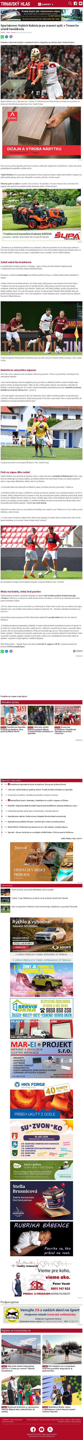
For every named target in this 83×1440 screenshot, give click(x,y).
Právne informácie (32, 1420)
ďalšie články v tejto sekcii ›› (71, 838)
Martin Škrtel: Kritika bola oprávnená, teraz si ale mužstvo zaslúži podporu (38, 827)
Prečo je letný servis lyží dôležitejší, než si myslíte (33, 890)
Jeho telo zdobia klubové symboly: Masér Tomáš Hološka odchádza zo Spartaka (40, 730)
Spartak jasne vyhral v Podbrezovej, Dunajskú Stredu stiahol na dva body (37, 816)
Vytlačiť (77, 651)
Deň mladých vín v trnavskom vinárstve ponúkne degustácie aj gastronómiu (58, 1368)
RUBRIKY (46, 4)
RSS (73, 1420)
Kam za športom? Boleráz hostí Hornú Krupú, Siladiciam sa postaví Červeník (44, 906)
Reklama (67, 1420)
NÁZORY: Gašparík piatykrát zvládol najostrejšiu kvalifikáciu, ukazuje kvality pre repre (42, 806)
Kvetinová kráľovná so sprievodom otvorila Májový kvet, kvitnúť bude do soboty (20, 1409)
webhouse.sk (50, 1436)
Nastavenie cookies (64, 1422)
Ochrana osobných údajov (47, 1420)
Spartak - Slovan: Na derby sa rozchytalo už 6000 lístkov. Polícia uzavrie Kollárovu (40, 832)
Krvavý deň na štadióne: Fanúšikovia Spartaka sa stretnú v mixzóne (65, 730)
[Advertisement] (23, 676)
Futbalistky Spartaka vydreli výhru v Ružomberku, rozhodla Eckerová (33, 811)
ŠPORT (3, 32)
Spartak (13, 32)
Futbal (8, 32)
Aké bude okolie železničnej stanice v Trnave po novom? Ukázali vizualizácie (17, 1368)
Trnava (4, 1366)
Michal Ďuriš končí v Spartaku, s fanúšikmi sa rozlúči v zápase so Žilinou (38, 800)
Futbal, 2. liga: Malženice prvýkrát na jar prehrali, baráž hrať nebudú (40, 898)
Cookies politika (76, 1422)
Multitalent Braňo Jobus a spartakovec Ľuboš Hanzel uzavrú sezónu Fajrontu (58, 1409)
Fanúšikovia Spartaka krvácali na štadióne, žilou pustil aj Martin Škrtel (13, 729)
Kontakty (77, 1420)
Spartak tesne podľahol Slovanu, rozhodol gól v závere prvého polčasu (36, 822)
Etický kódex (60, 1420)
